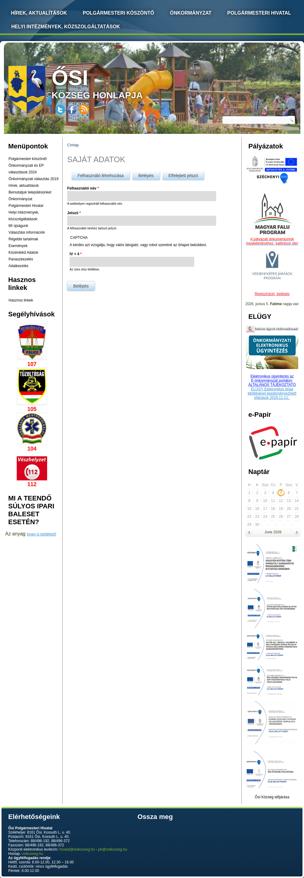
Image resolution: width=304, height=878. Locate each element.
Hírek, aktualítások (24, 185)
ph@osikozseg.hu (112, 849)
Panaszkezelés (21, 259)
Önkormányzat (191, 13)
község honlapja (111, 83)
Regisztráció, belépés (272, 294)
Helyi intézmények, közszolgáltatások (65, 26)
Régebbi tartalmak (23, 239)
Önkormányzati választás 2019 (33, 179)
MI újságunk (18, 226)
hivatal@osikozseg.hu (77, 849)
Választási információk (27, 232)
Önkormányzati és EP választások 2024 (26, 168)
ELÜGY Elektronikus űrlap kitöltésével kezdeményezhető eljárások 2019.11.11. (272, 393)
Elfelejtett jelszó (183, 175)
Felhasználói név (83, 188)
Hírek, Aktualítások (39, 13)
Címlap (73, 145)
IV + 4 (76, 254)
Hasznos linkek (21, 300)
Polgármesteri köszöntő (118, 13)
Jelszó (74, 213)
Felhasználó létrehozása (101, 175)
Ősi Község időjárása (272, 797)
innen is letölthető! (41, 534)
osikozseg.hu (32, 854)
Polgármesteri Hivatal (259, 13)
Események (18, 246)
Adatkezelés (18, 266)
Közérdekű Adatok (23, 252)
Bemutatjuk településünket (30, 192)
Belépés (149, 174)
